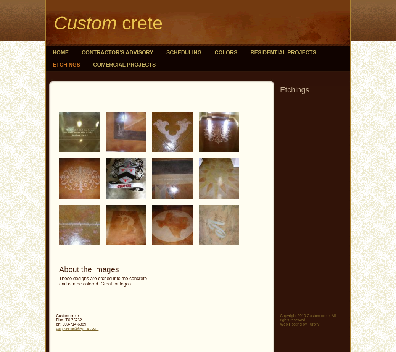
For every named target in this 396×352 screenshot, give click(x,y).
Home (61, 52)
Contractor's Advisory (117, 52)
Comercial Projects (124, 65)
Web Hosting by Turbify (299, 324)
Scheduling (184, 52)
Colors (226, 52)
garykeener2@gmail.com (77, 328)
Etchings (66, 65)
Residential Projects (283, 52)
